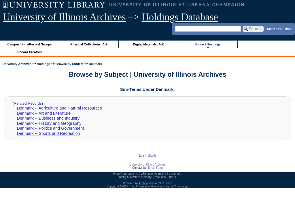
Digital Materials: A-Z (148, 44)
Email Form (155, 167)
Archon (143, 183)
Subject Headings (208, 44)
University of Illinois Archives (64, 17)
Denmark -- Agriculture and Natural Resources (59, 108)
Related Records (28, 103)
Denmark (95, 64)
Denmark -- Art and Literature (44, 113)
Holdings (43, 64)
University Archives (16, 64)
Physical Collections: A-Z (88, 44)
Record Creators (29, 52)
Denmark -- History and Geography (49, 123)
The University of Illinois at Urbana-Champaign (159, 186)
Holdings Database (180, 17)
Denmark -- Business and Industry (48, 118)
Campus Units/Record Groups (29, 44)
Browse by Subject (69, 64)
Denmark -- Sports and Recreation (48, 133)
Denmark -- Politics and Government (50, 128)
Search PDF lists (279, 28)
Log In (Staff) (147, 155)
